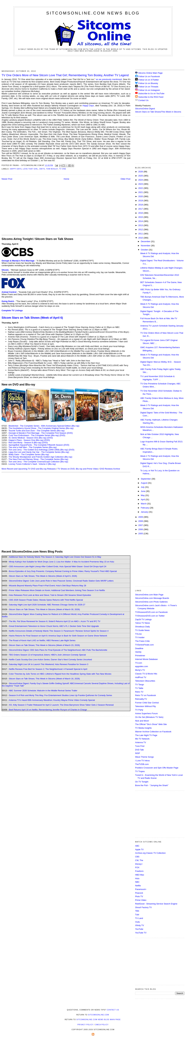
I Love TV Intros (142, 760)
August (144, 483)
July (143, 487)
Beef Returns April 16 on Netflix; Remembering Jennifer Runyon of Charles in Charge (48, 709)
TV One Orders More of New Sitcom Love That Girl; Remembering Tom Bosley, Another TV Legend (65, 75)
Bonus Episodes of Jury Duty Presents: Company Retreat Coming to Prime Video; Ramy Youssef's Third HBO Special (63, 571)
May (143, 495)
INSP (137, 753)
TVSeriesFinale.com (144, 645)
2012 (141, 229)
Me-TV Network (142, 739)
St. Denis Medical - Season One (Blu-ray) (27, 438)
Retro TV (139, 692)
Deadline (139, 648)
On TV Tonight (141, 782)
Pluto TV (139, 896)
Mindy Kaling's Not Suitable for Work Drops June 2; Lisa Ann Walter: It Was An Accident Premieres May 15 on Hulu (61, 561)
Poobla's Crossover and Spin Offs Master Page (156, 768)
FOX (137, 867)
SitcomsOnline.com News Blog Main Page (98, 1019)
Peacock (139, 893)
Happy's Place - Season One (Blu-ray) (26, 440)
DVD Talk (139, 750)
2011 (141, 233)
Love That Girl (30, 169)
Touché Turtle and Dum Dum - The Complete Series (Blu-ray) (37, 430)
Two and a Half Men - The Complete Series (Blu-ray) (33, 447)
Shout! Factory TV (143, 907)
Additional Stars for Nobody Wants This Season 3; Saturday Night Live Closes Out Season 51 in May (55, 557)
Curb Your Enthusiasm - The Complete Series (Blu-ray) (34, 435)
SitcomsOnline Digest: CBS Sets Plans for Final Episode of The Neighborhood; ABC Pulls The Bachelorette (58, 650)
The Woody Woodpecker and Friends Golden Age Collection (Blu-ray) (40, 457)
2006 (141, 529)
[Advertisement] (93, 62)
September (146, 479)
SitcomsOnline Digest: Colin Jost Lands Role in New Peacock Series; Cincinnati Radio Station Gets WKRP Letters (61, 581)
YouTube (139, 929)
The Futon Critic (142, 641)
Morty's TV (140, 670)
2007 (141, 525)
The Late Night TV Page (146, 735)
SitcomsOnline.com (98, 1015)
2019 (141, 200)
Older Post (125, 179)
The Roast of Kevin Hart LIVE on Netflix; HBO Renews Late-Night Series (42, 640)
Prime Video (140, 900)
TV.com (138, 663)
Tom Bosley (52, 169)
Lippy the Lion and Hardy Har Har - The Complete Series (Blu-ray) (39, 452)
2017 (141, 209)
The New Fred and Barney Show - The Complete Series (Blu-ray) (38, 459)
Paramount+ (140, 889)
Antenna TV (140, 742)
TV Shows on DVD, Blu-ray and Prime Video (77, 469)
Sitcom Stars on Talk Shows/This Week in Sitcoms (158, 112)
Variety (138, 652)
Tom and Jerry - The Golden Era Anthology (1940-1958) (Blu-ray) (38, 449)
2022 (141, 188)
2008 (141, 521)
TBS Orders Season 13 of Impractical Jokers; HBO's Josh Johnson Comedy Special (47, 655)
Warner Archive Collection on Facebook (153, 731)
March (144, 503)
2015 (141, 217)
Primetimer (140, 655)
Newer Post (7, 179)
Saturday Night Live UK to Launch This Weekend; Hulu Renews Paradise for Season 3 (48, 664)
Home (66, 179)
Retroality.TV (141, 699)
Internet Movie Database (146, 659)
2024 (141, 180)
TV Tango (139, 684)
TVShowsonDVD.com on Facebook (151, 612)
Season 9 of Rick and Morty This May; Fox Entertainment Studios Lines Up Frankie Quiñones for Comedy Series (60, 695)
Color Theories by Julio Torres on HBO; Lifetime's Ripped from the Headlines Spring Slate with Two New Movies (60, 674)
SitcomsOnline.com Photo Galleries (151, 602)
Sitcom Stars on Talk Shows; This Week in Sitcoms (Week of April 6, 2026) (43, 576)
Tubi (137, 914)
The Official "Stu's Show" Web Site (151, 724)
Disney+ (139, 864)
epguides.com (141, 666)
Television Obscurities (145, 681)
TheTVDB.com (142, 764)
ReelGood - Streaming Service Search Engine (156, 904)
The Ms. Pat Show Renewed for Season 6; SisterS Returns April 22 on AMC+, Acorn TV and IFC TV (54, 621)
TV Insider (140, 637)
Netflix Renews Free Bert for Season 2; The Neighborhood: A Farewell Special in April (48, 669)
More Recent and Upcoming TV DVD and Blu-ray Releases (29, 469)
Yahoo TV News (142, 623)
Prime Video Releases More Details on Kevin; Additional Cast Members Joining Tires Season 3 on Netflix (57, 590)
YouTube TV (140, 932)
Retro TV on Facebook (145, 695)
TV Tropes (140, 771)
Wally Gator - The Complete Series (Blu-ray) (29, 454)
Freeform (139, 871)
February (145, 508)
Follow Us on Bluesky (148, 83)
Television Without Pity (145, 706)
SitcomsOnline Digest (145, 108)
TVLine (138, 634)
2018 (141, 204)
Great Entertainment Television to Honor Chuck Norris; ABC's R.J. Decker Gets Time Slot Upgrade (54, 626)
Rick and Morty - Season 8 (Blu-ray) (25, 442)
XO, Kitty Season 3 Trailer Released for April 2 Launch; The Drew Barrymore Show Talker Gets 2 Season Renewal (61, 705)
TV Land (139, 918)
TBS (137, 911)
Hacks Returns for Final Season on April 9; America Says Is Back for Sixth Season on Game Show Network (58, 635)
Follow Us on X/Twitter (148, 80)
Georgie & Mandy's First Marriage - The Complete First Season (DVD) (41, 433)
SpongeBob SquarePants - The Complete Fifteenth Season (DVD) (39, 445)
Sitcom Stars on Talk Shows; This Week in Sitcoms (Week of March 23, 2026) (44, 645)
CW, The (139, 860)
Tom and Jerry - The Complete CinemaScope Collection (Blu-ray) (38, 461)
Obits (42, 169)
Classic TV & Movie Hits (146, 673)
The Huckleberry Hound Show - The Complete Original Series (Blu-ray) (41, 428)
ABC (137, 846)
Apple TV (139, 849)
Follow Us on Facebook (149, 76)
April (143, 499)
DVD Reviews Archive (110, 469)
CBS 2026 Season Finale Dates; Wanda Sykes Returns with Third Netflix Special (46, 600)
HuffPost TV (140, 677)
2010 (141, 238)
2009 (141, 517)
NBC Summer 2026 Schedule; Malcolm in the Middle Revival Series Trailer (43, 690)
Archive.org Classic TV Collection (150, 853)
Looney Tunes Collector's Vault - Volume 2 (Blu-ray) (32, 464)
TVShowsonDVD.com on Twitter (150, 616)
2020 (141, 196)
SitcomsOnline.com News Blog (93, 13)
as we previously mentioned (109, 79)
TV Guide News (142, 630)
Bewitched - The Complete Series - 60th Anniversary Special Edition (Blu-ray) (44, 426)
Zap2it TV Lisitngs (143, 619)
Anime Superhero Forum (146, 713)
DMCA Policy (102, 1025)
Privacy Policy (85, 1025)
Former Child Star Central (147, 702)
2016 (141, 213)
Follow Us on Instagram (149, 90)
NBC (137, 882)
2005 (141, 533)
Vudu (137, 922)
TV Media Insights (143, 728)
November (146, 245)
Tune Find (139, 746)
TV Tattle (139, 688)
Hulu (137, 878)
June (143, 491)
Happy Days (88, 105)
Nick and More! (142, 721)
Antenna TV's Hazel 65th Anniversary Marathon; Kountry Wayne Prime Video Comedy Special (52, 700)
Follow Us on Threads (148, 86)
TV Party (139, 710)
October (145, 250)
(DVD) (62, 435)
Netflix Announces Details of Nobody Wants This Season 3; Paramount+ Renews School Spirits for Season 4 (58, 631)
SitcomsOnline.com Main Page (149, 594)
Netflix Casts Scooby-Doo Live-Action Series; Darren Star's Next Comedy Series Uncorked (50, 659)
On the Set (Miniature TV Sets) (149, 717)
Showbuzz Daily (142, 626)
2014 (141, 221)
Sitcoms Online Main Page (149, 73)
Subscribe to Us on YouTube (151, 93)
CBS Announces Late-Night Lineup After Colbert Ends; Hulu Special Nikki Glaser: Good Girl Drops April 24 (57, 566)
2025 (141, 176)
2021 (141, 192)
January (145, 512)
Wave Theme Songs (144, 757)
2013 (141, 225)
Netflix (138, 885)
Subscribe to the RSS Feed (150, 97)
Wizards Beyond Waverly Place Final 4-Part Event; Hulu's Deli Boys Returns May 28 (47, 585)
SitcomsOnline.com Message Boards (152, 598)
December (146, 241)
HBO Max (139, 875)
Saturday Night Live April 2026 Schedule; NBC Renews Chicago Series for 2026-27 (47, 604)
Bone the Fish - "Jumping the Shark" (151, 785)
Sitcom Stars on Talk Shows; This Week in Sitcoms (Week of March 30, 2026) (44, 609)
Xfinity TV (139, 925)
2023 (141, 184)
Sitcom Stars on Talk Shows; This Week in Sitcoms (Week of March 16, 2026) (44, 678)
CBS (137, 856)
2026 (141, 171)
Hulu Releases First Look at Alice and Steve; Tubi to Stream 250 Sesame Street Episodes (50, 595)
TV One (62, 169)
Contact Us (141, 100)
